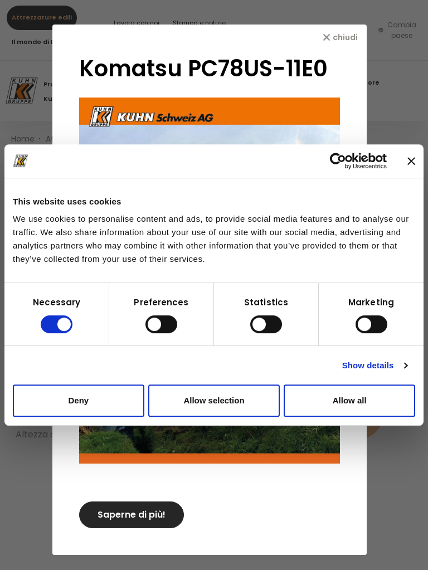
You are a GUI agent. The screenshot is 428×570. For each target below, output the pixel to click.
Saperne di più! (132, 514)
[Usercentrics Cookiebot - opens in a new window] (338, 161)
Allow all (350, 400)
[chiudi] (340, 37)
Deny (78, 400)
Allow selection (213, 400)
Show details (368, 365)
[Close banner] (411, 161)
